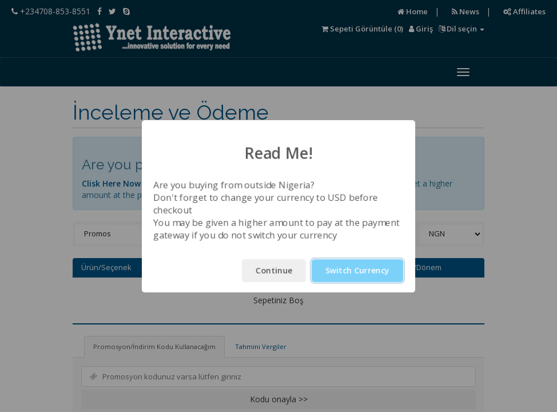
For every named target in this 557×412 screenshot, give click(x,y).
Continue (274, 270)
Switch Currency (357, 270)
